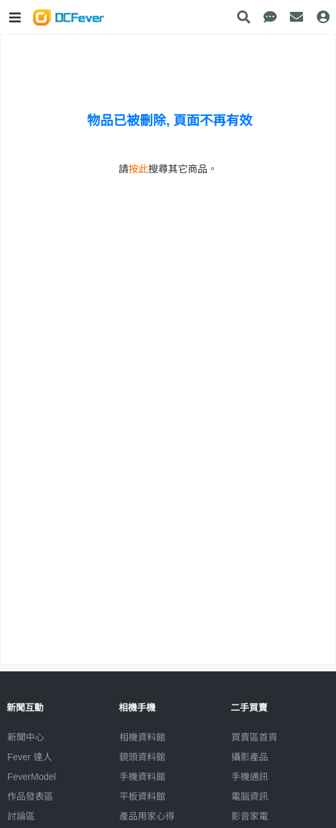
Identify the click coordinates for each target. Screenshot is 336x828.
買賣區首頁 (254, 737)
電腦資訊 (249, 796)
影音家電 (249, 816)
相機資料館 (142, 737)
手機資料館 (142, 776)
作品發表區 (30, 796)
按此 (138, 168)
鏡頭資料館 (142, 757)
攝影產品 (249, 757)
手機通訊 (249, 776)
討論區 (21, 816)
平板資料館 (142, 796)
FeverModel (31, 776)
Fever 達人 (29, 757)
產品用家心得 (147, 816)
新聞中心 (25, 737)
